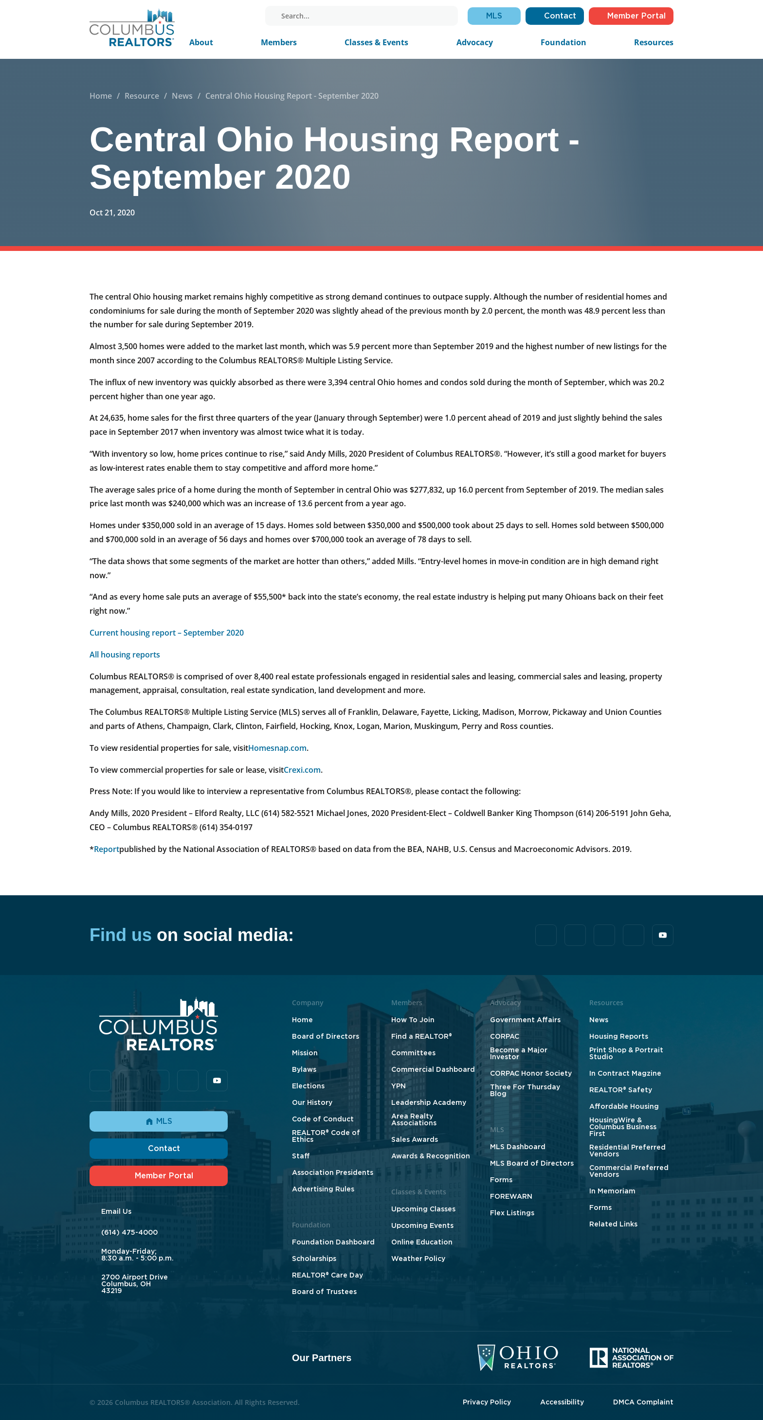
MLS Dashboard (517, 1146)
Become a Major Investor (518, 1053)
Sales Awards (414, 1139)
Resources (653, 42)
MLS (158, 1121)
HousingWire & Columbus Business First (622, 1127)
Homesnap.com (277, 748)
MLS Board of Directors (532, 1163)
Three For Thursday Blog (525, 1090)
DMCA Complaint (643, 1402)
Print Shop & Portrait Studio (626, 1053)
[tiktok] (207, 16)
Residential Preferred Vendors (627, 1150)
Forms (501, 1179)
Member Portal (158, 1175)
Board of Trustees (324, 1291)
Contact (158, 1148)
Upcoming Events (422, 1225)
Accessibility (562, 1402)
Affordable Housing (624, 1106)
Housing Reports (618, 1036)
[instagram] (234, 16)
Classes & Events (376, 42)
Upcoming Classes (423, 1209)
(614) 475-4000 (129, 1232)
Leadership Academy (428, 1102)
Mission (305, 1052)
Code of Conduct (323, 1119)
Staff (301, 1156)
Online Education (422, 1242)
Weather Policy (418, 1258)
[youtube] (248, 16)
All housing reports (125, 654)
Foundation (563, 42)
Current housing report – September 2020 (167, 632)
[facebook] (193, 16)
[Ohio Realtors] (518, 1357)
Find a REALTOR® (421, 1036)
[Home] (132, 27)
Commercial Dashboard (433, 1069)
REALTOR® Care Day (327, 1275)
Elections (308, 1086)
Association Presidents (332, 1172)
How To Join (413, 1019)
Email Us (116, 1211)
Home (101, 95)
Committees (413, 1052)
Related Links (613, 1224)
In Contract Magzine (625, 1073)
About (201, 42)
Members (279, 42)
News (182, 95)
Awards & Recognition (430, 1156)
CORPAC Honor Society (531, 1073)
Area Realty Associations (413, 1119)
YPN (398, 1086)
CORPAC (504, 1036)
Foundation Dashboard (333, 1242)
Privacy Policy (487, 1402)
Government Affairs (525, 1019)
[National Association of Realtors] (631, 1357)
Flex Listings (512, 1212)
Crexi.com (302, 769)
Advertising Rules (323, 1189)
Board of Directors (325, 1036)
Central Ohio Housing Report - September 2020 (292, 95)
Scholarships (314, 1258)
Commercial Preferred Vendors (629, 1171)
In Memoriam (612, 1191)
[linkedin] (220, 16)
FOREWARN (511, 1196)
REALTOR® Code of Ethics (326, 1136)
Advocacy (474, 42)
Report (106, 849)
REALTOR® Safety (620, 1089)
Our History (312, 1102)
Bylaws (304, 1069)
